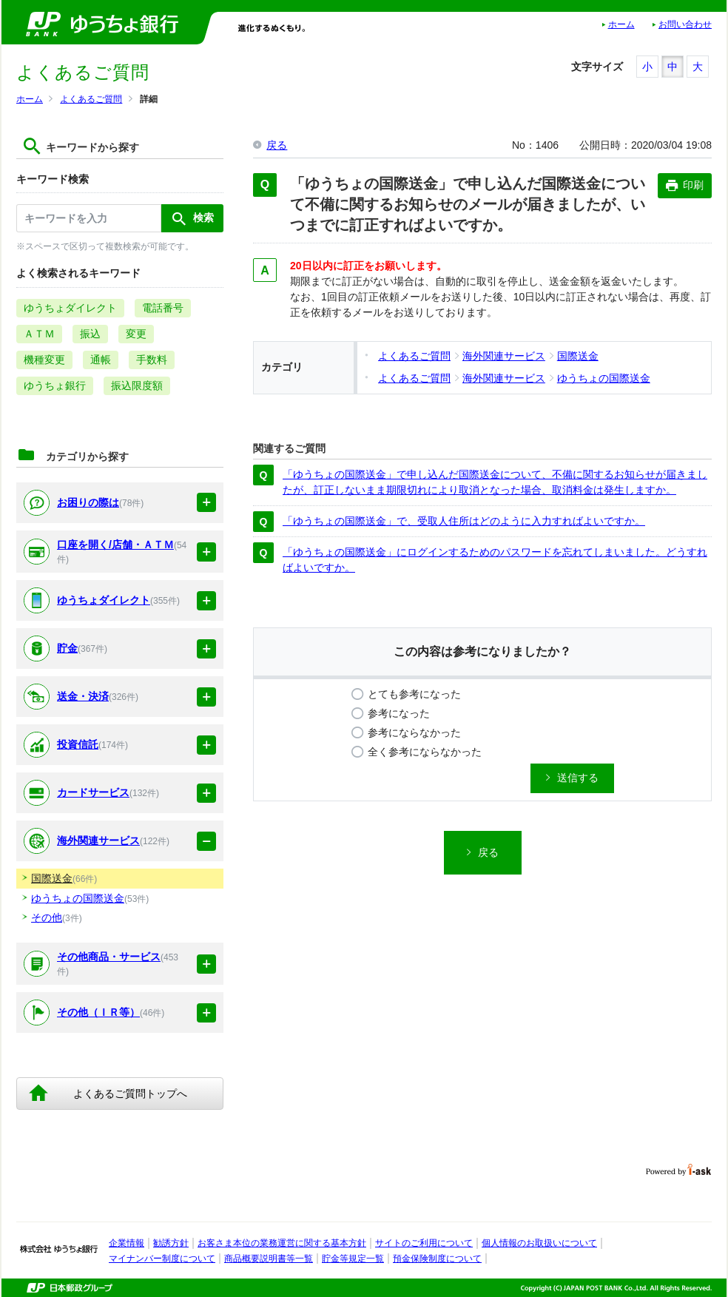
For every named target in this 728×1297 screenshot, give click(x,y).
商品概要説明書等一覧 (268, 1258)
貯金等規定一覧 (353, 1258)
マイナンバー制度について (162, 1258)
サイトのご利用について (424, 1243)
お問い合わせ (685, 24)
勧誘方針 (171, 1243)
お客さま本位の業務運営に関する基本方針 (282, 1243)
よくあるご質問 (91, 99)
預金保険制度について (437, 1258)
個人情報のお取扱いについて (539, 1243)
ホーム (621, 24)
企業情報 (126, 1243)
